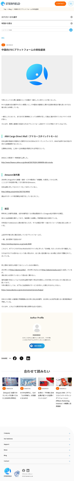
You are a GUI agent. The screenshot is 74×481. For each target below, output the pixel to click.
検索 (71, 30)
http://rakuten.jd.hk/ (18, 270)
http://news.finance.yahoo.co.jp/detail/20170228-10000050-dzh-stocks (27, 162)
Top (5, 9)
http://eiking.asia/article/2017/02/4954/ (15, 191)
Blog (10, 9)
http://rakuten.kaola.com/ (51, 270)
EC (3, 38)
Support (6, 444)
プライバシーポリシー (27, 474)
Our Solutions (8, 439)
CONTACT (60, 4)
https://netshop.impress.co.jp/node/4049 (16, 244)
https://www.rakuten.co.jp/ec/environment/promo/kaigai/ (22, 290)
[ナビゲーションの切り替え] (70, 3)
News (5, 450)
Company (7, 433)
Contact (6, 461)
